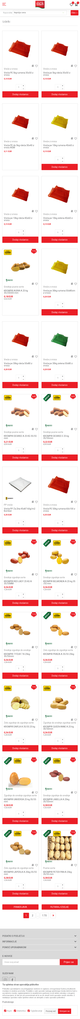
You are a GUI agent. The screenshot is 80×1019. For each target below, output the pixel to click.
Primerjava (20, 907)
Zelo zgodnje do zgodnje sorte (58, 650)
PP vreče (8, 505)
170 (44, 915)
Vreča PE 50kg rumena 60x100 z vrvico (59, 510)
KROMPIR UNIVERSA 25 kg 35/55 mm (20, 800)
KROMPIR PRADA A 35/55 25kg (58, 654)
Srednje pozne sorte (14, 287)
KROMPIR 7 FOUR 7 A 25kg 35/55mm (17, 655)
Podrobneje (8, 1002)
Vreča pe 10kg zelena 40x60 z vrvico (58, 219)
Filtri (75, 13)
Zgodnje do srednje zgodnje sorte (59, 722)
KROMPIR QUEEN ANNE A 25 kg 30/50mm (58, 728)
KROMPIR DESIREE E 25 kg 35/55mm (56, 437)
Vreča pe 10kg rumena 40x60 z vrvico (58, 146)
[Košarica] (76, 5)
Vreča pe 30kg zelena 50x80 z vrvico (58, 364)
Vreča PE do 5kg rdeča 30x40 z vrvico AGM (19, 146)
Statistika (21, 1011)
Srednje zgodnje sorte (15, 577)
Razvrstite (7, 13)
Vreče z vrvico (11, 69)
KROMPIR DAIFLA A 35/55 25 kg (19, 727)
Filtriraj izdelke (59, 907)
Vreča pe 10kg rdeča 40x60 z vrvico (18, 219)
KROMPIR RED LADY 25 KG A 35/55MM (18, 582)
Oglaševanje (36, 1011)
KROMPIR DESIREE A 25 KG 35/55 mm (20, 437)
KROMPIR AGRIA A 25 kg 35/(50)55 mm (16, 292)
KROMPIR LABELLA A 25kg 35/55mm (56, 800)
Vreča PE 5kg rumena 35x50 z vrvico (18, 74)
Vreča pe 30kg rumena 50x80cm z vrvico (59, 292)
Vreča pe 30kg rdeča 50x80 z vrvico (18, 364)
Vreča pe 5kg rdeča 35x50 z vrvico (56, 74)
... (38, 915)
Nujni (9, 1011)
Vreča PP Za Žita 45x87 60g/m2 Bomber (19, 510)
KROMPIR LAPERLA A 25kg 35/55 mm (20, 873)
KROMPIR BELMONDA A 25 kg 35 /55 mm (59, 582)
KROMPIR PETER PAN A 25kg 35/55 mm (57, 873)
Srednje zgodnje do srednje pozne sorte (17, 651)
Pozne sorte (49, 868)
